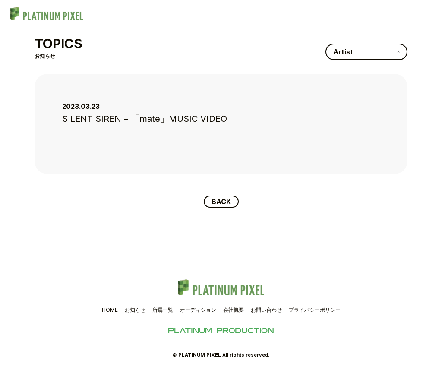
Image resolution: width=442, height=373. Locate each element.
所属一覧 (162, 310)
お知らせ (135, 310)
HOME (110, 310)
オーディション (198, 310)
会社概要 (233, 310)
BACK (221, 201)
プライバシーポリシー (315, 310)
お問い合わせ (266, 310)
